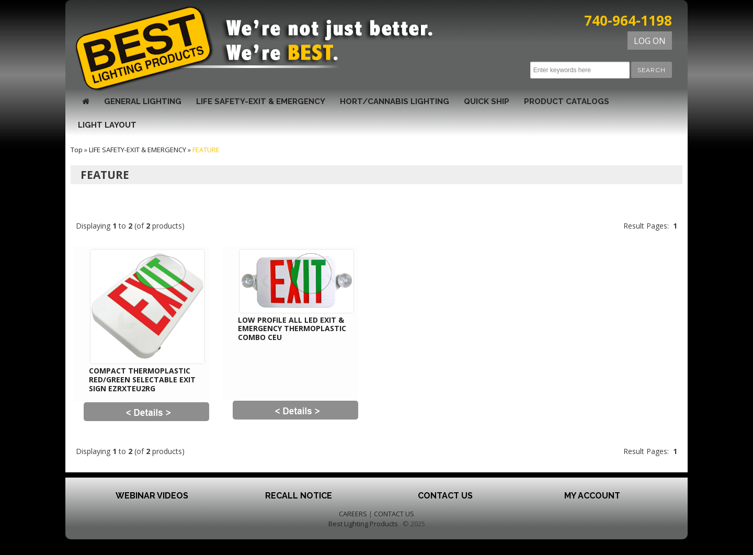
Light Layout (107, 125)
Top (77, 149)
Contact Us (445, 496)
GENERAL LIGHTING (142, 101)
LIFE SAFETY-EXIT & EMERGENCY (260, 101)
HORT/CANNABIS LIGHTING (394, 101)
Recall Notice (298, 496)
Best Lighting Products (363, 523)
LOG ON (650, 41)
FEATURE (206, 149)
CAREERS (353, 513)
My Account (592, 496)
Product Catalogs (566, 101)
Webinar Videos (152, 496)
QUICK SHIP (486, 101)
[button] (651, 70)
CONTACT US (394, 513)
